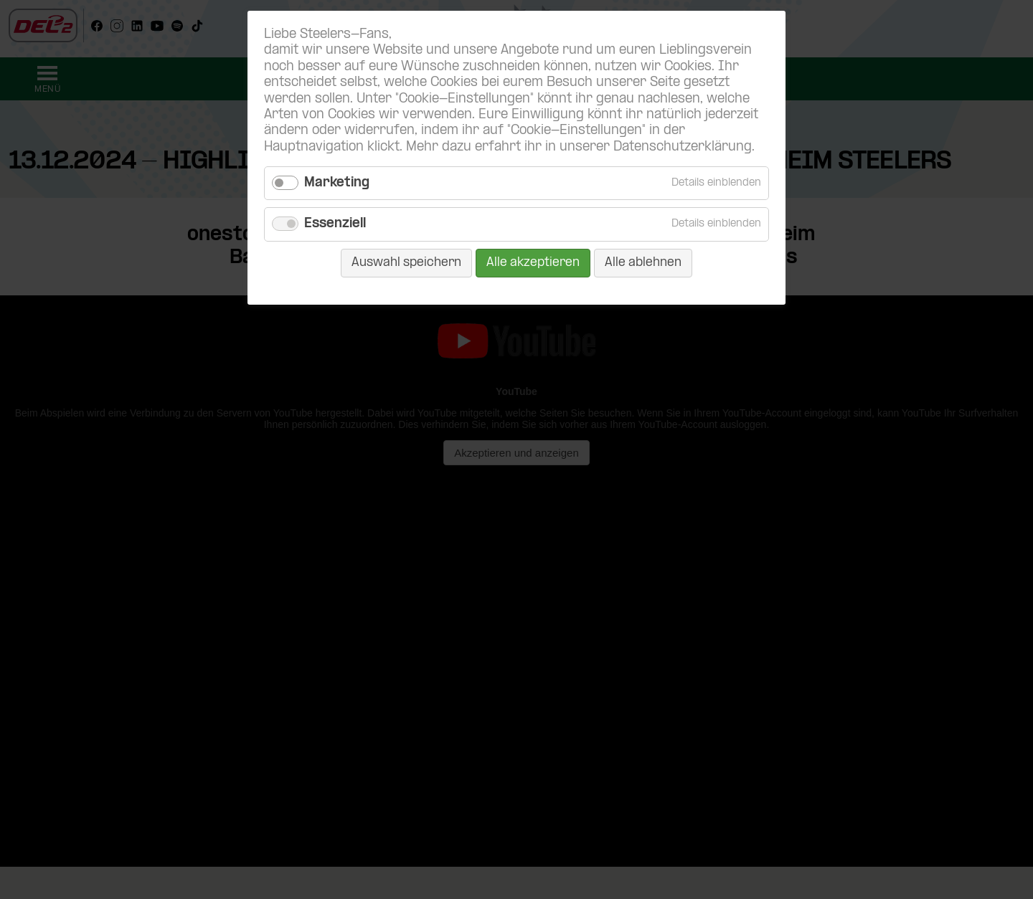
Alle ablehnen (643, 263)
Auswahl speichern (406, 263)
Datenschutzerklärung (682, 147)
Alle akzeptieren (533, 263)
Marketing (336, 183)
